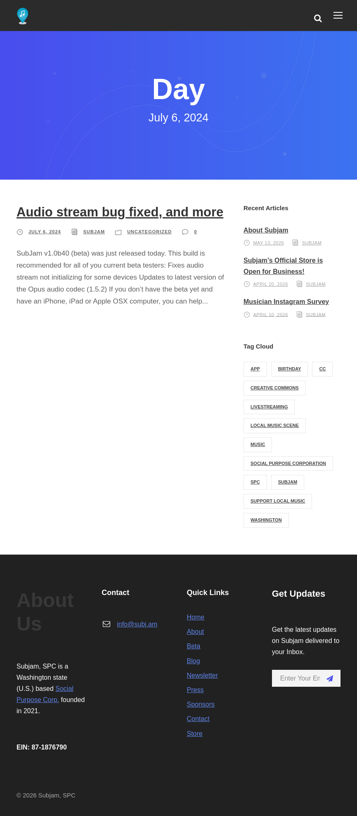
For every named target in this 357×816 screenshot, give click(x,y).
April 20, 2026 (270, 284)
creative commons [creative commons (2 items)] (275, 387)
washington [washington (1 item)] (266, 519)
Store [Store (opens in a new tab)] (195, 733)
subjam (94, 231)
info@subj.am (137, 624)
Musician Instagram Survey (286, 301)
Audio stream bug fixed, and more (120, 212)
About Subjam (266, 230)
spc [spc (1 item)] (255, 481)
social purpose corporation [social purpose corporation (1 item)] (288, 463)
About (195, 631)
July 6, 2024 (44, 231)
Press (195, 689)
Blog (193, 660)
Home (196, 617)
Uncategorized (149, 231)
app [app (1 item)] (255, 368)
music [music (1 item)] (258, 444)
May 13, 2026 (268, 242)
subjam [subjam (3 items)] (287, 481)
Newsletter (202, 675)
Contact (198, 718)
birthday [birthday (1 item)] (289, 368)
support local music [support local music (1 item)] (278, 500)
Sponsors (201, 704)
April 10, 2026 (270, 314)
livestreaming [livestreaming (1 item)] (269, 406)
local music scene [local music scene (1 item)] (275, 425)
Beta (194, 646)
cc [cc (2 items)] (322, 368)
